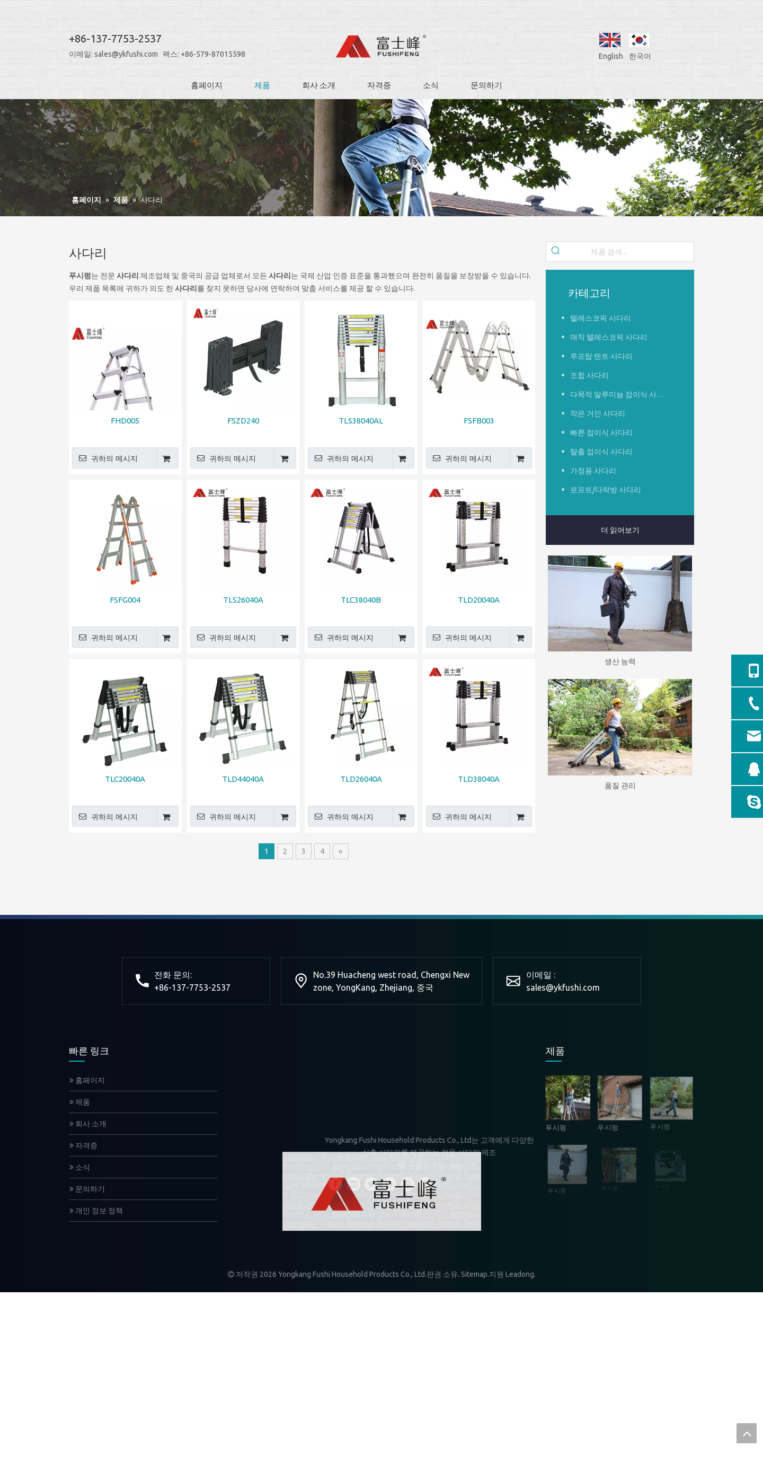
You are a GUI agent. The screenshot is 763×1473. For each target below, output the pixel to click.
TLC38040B (361, 599)
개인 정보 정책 (96, 1210)
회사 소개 (88, 1123)
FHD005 (125, 420)
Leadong (519, 1274)
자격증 (83, 1145)
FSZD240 (243, 420)
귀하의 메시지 (105, 458)
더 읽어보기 (620, 530)
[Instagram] (407, 1184)
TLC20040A (125, 778)
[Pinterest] (425, 1184)
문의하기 (87, 1189)
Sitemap (474, 1274)
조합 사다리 (589, 375)
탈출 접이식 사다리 (601, 451)
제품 (79, 1102)
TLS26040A (243, 599)
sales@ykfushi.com (115, 54)
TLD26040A (361, 778)
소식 (79, 1167)
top (747, 1433)
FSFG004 (125, 599)
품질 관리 (620, 785)
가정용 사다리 (593, 470)
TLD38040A (479, 778)
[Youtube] (389, 1184)
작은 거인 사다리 (597, 413)
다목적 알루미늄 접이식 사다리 (620, 394)
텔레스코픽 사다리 (600, 318)
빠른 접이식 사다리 (601, 432)
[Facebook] (335, 1184)
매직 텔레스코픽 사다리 (608, 337)
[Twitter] (371, 1184)
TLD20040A (479, 599)
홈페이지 (87, 1080)
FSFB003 (479, 420)
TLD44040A (243, 778)
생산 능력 (620, 661)
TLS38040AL (361, 420)
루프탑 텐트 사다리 (601, 356)
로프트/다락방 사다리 (605, 490)
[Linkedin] (353, 1184)
